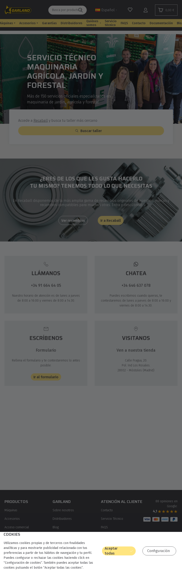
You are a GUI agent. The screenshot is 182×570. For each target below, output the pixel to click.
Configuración (158, 551)
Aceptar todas (111, 550)
